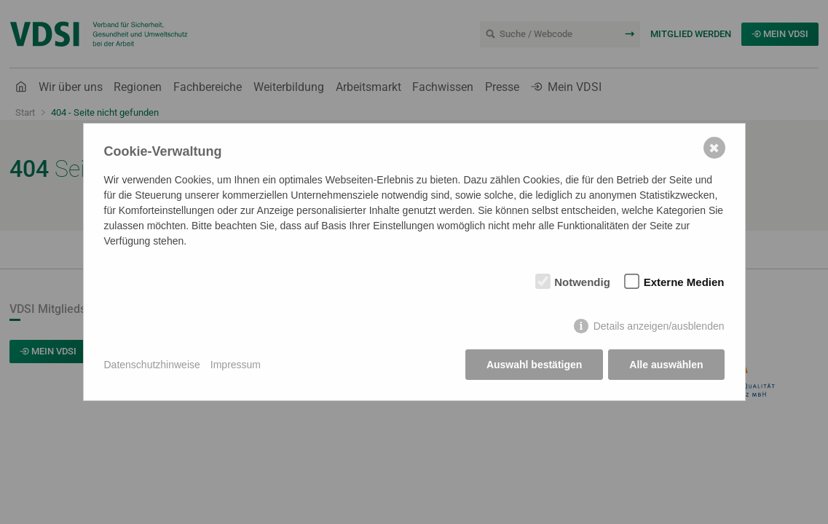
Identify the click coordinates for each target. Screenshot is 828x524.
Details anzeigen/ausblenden (659, 326)
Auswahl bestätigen (534, 364)
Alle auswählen (666, 364)
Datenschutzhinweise (152, 364)
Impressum (235, 364)
